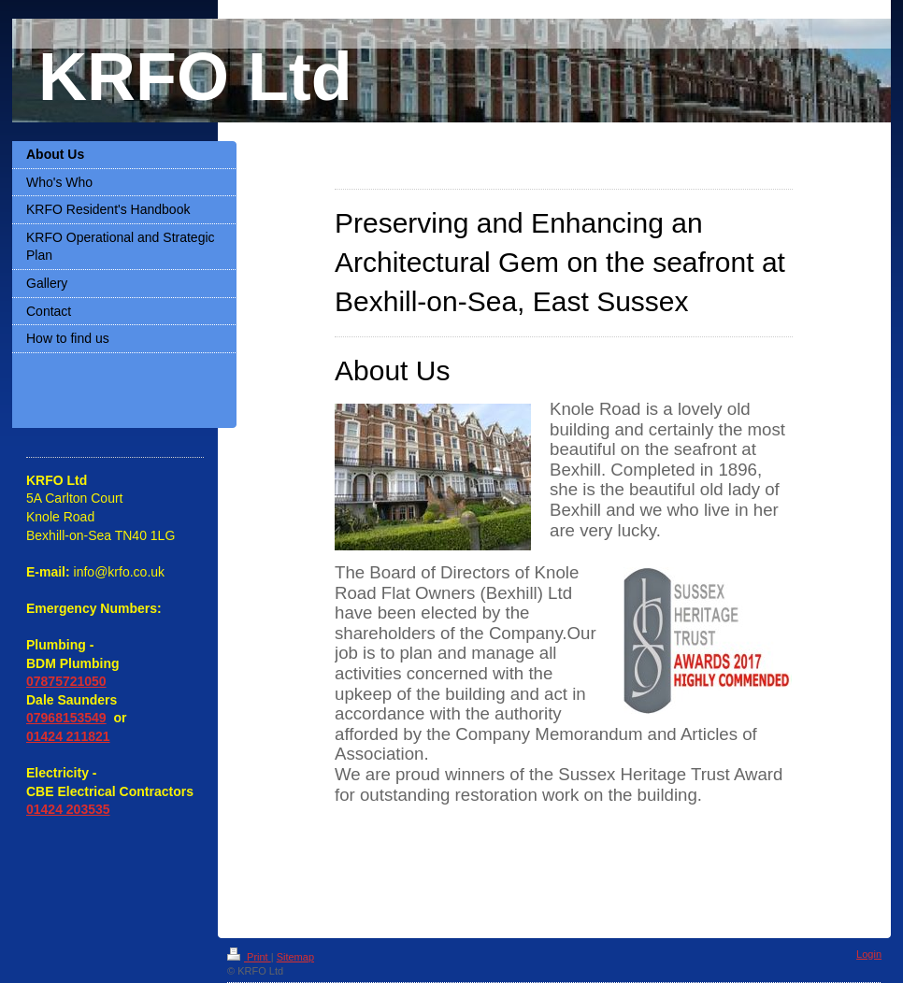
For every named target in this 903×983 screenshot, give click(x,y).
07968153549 (66, 717)
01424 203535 (68, 809)
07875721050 (66, 681)
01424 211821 (68, 736)
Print (249, 956)
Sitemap (295, 956)
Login (869, 954)
